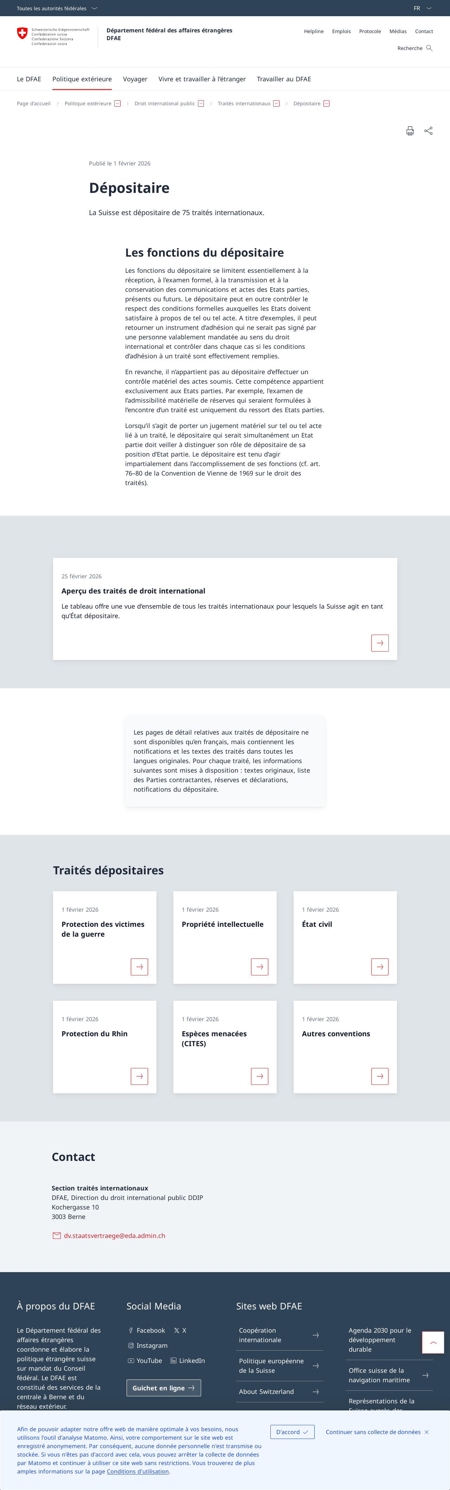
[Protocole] (370, 31)
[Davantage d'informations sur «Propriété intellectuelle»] (259, 966)
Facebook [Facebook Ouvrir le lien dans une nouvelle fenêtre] (146, 1330)
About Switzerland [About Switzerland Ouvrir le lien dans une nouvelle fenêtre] (279, 1391)
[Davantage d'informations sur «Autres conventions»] (380, 1076)
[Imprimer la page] (410, 130)
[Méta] (368, 31)
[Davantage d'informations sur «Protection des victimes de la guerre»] (139, 966)
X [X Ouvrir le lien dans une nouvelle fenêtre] (179, 1330)
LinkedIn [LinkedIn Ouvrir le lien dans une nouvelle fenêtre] (187, 1360)
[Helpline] (314, 31)
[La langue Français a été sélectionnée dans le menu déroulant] (420, 8)
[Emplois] (341, 31)
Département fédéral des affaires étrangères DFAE (170, 34)
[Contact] (424, 31)
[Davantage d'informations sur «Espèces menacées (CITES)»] (259, 1076)
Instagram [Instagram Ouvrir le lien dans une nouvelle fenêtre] (147, 1345)
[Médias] (398, 31)
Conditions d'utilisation (138, 1471)
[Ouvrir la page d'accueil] (125, 41)
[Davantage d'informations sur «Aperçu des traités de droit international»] (380, 643)
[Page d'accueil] (33, 103)
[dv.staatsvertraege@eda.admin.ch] (110, 1235)
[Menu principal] (219, 79)
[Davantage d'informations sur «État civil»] (380, 966)
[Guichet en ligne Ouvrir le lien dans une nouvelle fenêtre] (164, 1387)
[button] (29, 79)
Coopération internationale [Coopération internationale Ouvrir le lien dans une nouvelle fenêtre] (279, 1335)
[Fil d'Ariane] (222, 103)
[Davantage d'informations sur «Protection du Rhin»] (139, 1076)
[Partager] (428, 130)
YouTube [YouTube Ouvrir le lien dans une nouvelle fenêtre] (144, 1360)
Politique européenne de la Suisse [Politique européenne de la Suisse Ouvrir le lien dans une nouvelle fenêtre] (279, 1366)
